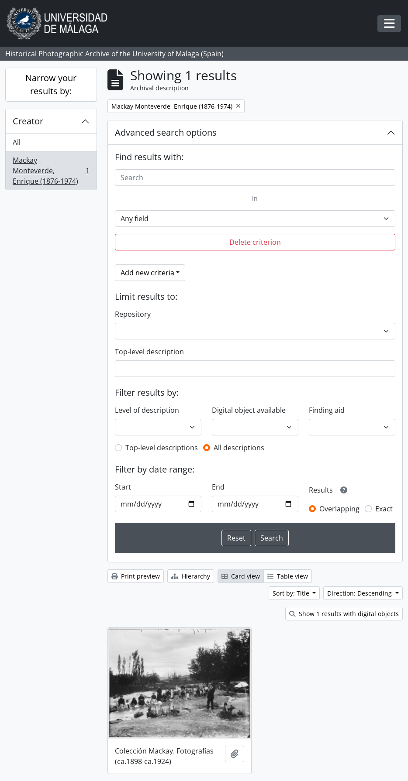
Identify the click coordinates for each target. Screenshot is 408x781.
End (218, 487)
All (17, 142)
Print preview (135, 576)
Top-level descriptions (161, 447)
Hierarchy (190, 576)
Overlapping (339, 509)
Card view (240, 576)
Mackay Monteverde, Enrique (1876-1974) (51, 170)
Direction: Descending (360, 593)
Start (123, 487)
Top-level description (149, 351)
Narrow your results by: (50, 84)
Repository (133, 314)
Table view (287, 576)
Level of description (147, 410)
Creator (28, 121)
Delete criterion (255, 242)
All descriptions (239, 447)
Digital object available (249, 410)
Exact (384, 509)
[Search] (255, 177)
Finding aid (327, 410)
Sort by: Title (292, 593)
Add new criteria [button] (147, 272)
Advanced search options (166, 132)
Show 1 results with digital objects (344, 614)
